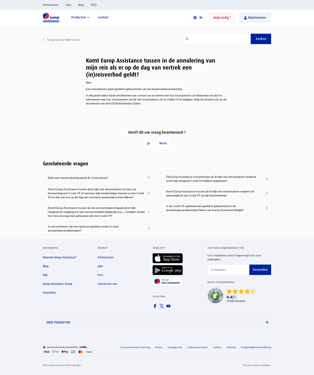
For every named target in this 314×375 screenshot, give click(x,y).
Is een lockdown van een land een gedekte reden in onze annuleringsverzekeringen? (83, 228)
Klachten (231, 347)
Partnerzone (50, 4)
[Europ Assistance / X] (162, 307)
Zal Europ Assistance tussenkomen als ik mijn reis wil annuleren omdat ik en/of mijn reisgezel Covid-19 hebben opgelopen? (211, 178)
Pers (100, 275)
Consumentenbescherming (135, 347)
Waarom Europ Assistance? (59, 257)
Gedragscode (175, 347)
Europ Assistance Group (57, 284)
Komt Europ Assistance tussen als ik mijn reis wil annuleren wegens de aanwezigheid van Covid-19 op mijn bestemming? (210, 193)
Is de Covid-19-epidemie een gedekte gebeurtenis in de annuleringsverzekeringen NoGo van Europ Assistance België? (205, 208)
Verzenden (260, 270)
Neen (163, 143)
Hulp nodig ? (222, 17)
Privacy (159, 347)
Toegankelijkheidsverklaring (256, 347)
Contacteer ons (107, 284)
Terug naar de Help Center (63, 39)
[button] (198, 17)
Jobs (68, 4)
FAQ (94, 4)
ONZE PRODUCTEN (157, 322)
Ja (148, 143)
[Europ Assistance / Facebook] (156, 307)
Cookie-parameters (197, 347)
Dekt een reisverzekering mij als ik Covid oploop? (78, 177)
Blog (81, 4)
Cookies (217, 347)
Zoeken (261, 39)
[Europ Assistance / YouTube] (169, 307)
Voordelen (49, 292)
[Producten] (80, 17)
